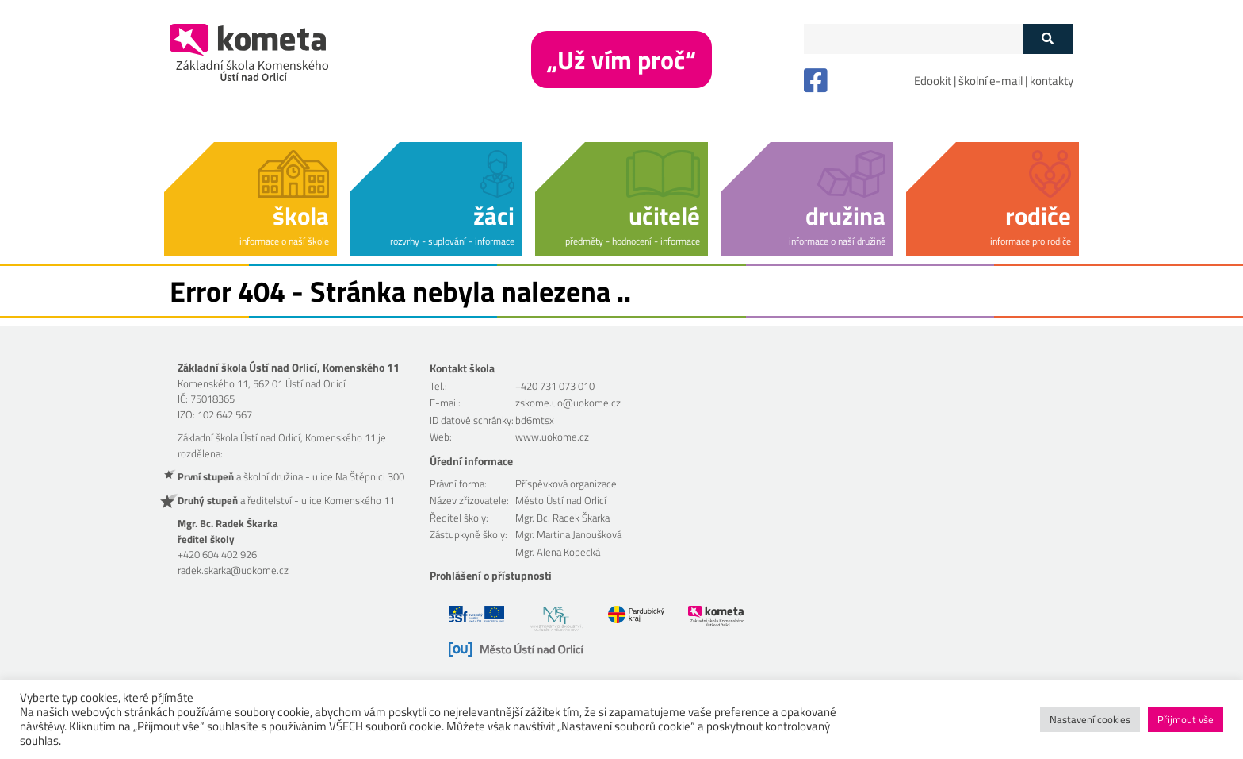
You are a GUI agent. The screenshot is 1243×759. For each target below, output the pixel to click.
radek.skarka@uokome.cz (233, 570)
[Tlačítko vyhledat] (1047, 39)
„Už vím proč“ (621, 59)
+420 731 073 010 (555, 386)
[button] (250, 196)
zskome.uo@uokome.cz (568, 402)
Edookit (932, 80)
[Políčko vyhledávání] (913, 39)
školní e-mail (990, 80)
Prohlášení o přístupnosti (491, 575)
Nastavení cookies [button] (1090, 719)
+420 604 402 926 (217, 554)
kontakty (1051, 80)
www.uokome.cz (552, 437)
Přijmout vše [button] (1185, 719)
